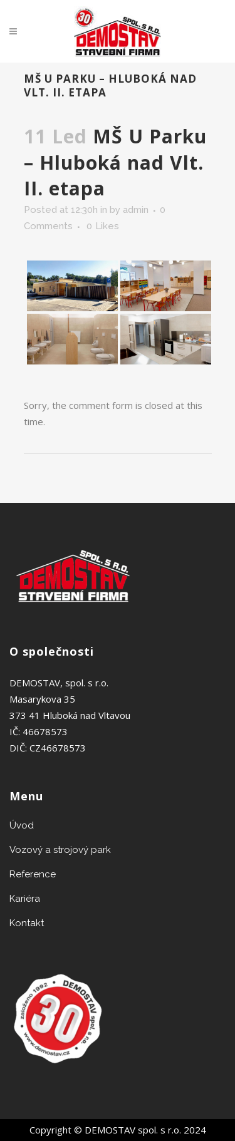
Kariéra (24, 898)
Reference (32, 874)
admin (136, 209)
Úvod (21, 825)
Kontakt (26, 923)
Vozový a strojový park (60, 849)
